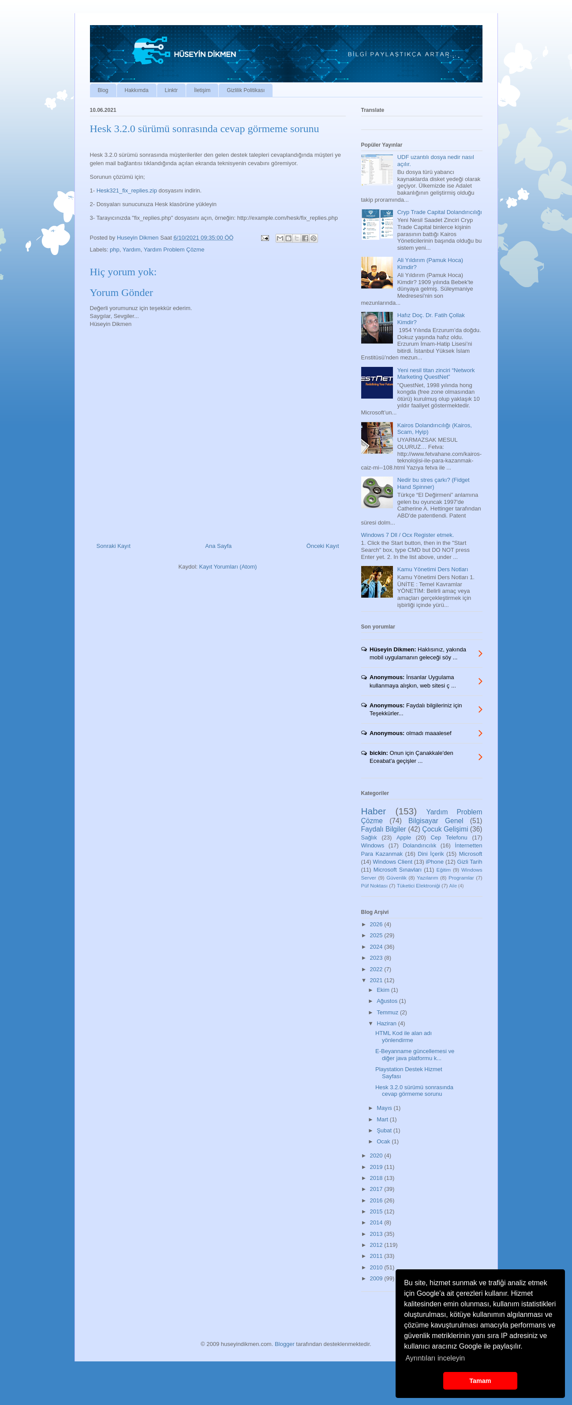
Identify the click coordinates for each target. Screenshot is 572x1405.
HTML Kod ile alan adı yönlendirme (403, 1036)
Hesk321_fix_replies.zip (127, 190)
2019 (377, 1167)
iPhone (435, 861)
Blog (103, 90)
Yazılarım (427, 877)
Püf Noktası (374, 885)
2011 (377, 1256)
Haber (373, 811)
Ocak (384, 1141)
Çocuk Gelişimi (445, 829)
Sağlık (369, 837)
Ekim (384, 990)
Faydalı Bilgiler (383, 829)
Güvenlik (396, 877)
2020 (377, 1155)
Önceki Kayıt (323, 546)
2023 (377, 957)
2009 (377, 1278)
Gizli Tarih (469, 861)
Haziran (387, 1023)
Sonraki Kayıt (114, 546)
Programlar (461, 877)
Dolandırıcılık (419, 845)
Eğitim (444, 870)
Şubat (385, 1130)
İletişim (202, 90)
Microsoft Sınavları (398, 869)
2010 (377, 1267)
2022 (377, 969)
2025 (377, 935)
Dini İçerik (431, 853)
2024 (377, 946)
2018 (377, 1178)
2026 (377, 924)
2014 (377, 1222)
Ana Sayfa (218, 546)
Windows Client (392, 861)
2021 (377, 980)
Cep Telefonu (448, 837)
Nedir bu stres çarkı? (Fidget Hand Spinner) (433, 483)
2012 (377, 1245)
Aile (453, 886)
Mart (383, 1119)
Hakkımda (137, 90)
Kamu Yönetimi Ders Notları (432, 569)
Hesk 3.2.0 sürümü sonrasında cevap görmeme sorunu (414, 1091)
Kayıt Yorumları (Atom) (228, 566)
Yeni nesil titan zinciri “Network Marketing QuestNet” (436, 374)
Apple (403, 837)
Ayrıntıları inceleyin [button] (435, 1358)
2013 (377, 1234)
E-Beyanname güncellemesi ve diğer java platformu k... (414, 1054)
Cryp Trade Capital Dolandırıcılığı (439, 212)
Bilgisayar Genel (435, 821)
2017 (377, 1189)
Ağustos (388, 1001)
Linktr (171, 90)
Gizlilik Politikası (246, 90)
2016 (377, 1200)
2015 (377, 1211)
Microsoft (470, 853)
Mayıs (385, 1108)
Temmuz (388, 1012)
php (115, 249)
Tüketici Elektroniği (418, 885)
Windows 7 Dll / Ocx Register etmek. (407, 535)
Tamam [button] (480, 1380)
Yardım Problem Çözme (174, 249)
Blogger (285, 1344)
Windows (373, 845)
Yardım (132, 249)
